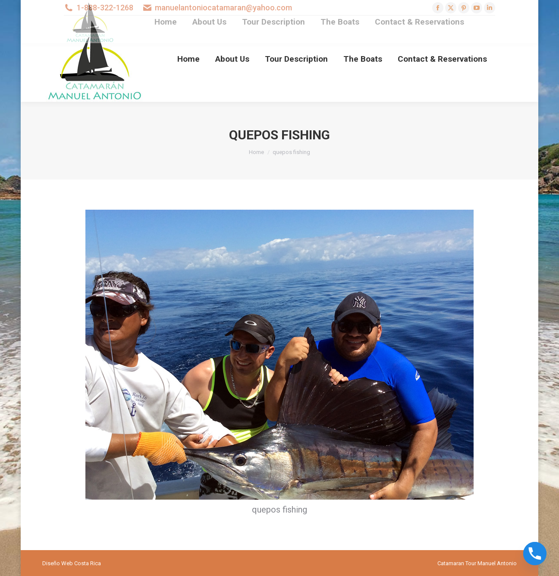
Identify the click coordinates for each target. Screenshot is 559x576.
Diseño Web (57, 563)
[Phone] (534, 553)
